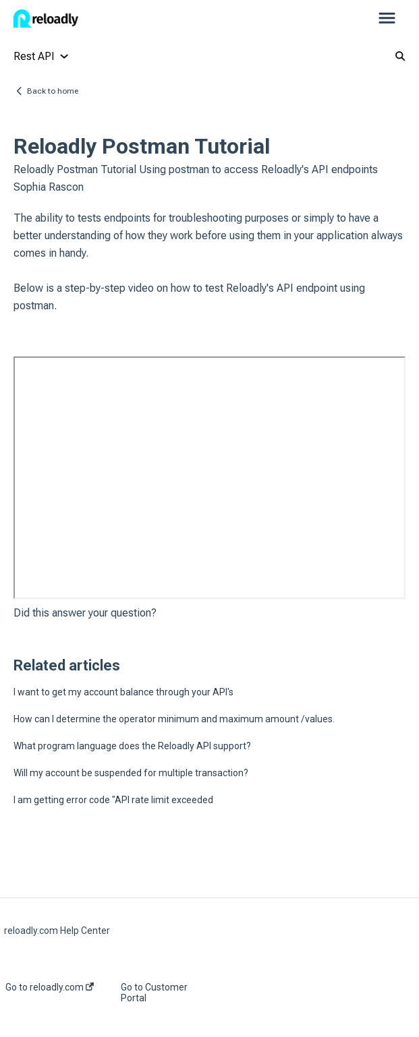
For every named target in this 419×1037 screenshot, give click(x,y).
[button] (387, 18)
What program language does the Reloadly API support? (132, 746)
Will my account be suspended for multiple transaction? (130, 772)
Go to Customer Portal (154, 992)
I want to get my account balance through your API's (123, 692)
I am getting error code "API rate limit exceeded (113, 799)
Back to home (52, 91)
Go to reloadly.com (49, 987)
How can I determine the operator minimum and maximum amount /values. (174, 719)
